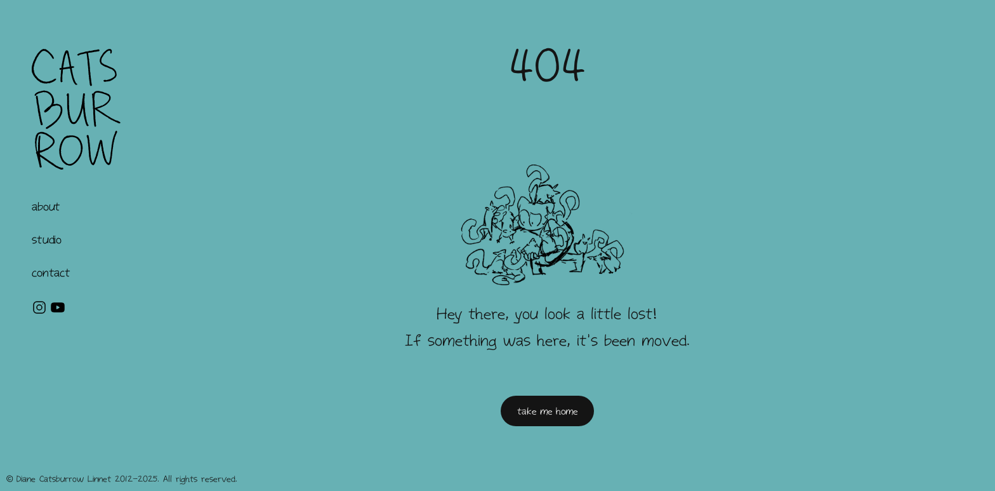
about (46, 206)
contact (51, 272)
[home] (76, 109)
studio (47, 239)
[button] (46, 206)
